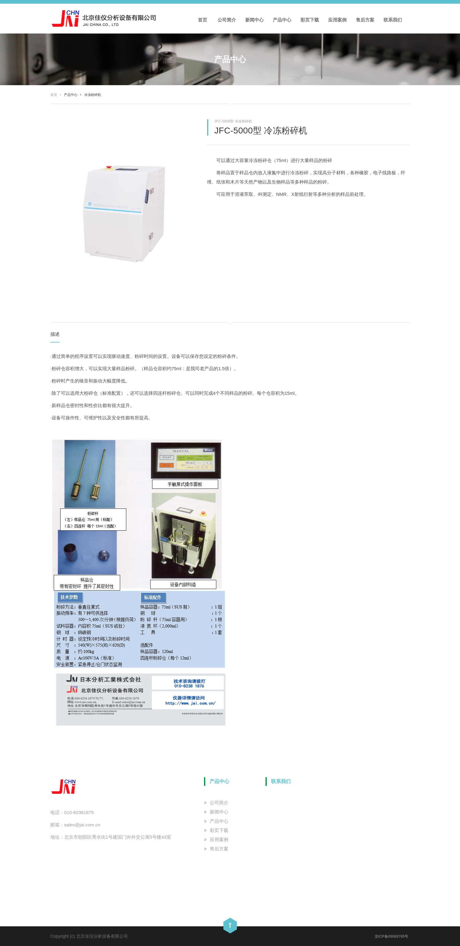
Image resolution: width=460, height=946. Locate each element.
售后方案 (365, 19)
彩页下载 (310, 19)
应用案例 (337, 19)
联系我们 (392, 19)
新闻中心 (254, 19)
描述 (55, 334)
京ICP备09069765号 (391, 936)
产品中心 (282, 19)
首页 (202, 19)
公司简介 (227, 19)
